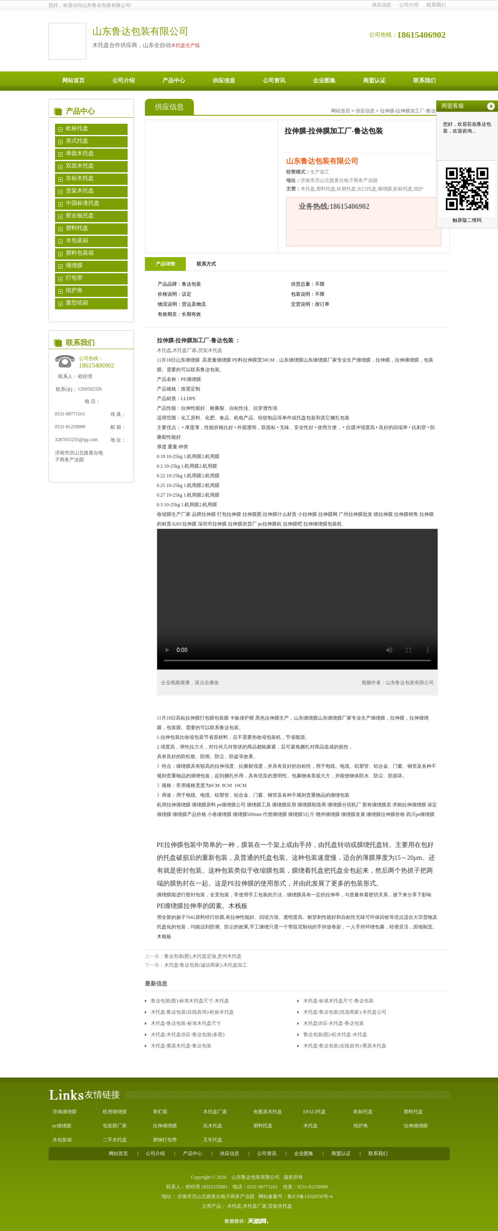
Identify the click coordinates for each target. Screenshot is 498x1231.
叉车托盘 (212, 1140)
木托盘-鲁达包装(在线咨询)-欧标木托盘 (192, 1012)
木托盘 (164, 350)
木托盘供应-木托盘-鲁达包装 (333, 1023)
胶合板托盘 (80, 216)
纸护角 (74, 290)
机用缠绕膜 (115, 1111)
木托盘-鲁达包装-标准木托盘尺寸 (186, 1023)
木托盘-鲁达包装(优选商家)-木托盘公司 (345, 1012)
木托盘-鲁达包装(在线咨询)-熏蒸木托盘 (345, 1046)
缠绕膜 (74, 265)
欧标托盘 (77, 128)
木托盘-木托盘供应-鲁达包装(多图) (188, 1034)
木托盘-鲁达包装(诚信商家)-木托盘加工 (206, 965)
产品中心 (174, 81)
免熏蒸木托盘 (267, 1111)
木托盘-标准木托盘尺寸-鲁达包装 (338, 1001)
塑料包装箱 (80, 253)
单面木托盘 (80, 153)
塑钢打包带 (165, 1140)
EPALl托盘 (314, 1111)
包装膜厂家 (115, 1126)
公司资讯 (274, 81)
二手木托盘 (115, 1140)
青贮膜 (160, 1111)
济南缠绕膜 (65, 1111)
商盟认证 (374, 81)
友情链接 (102, 1095)
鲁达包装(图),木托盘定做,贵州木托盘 (203, 956)
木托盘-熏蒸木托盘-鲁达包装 (181, 1046)
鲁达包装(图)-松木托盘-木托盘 (335, 1034)
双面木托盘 (80, 166)
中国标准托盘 (83, 203)
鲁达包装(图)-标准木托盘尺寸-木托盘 (190, 1001)
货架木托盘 (80, 191)
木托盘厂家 (185, 350)
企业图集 (324, 81)
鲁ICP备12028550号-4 (310, 1196)
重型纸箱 (77, 303)
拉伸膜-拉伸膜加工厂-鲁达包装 (413, 111)
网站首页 (73, 81)
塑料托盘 (77, 228)
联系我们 (436, 5)
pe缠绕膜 (62, 1126)
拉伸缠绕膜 (165, 1126)
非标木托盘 (80, 178)
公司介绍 (409, 5)
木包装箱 (77, 240)
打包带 (74, 278)
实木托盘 (212, 1126)
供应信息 (381, 5)
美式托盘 (77, 141)
